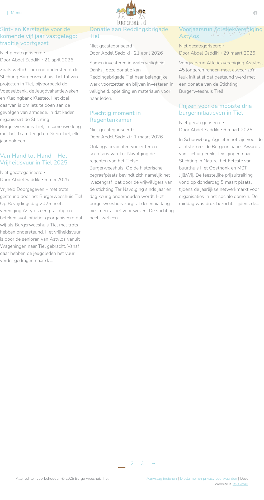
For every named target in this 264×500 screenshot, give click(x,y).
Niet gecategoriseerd (21, 53)
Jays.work (240, 484)
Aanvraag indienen (162, 478)
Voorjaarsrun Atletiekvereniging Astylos (221, 32)
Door (20, 60)
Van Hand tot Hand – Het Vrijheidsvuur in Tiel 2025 (33, 159)
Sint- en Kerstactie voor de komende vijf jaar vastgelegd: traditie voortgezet (38, 36)
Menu (14, 13)
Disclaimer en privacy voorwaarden (208, 478)
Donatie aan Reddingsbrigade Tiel (128, 32)
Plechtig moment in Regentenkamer (115, 116)
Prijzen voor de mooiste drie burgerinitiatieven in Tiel (215, 109)
